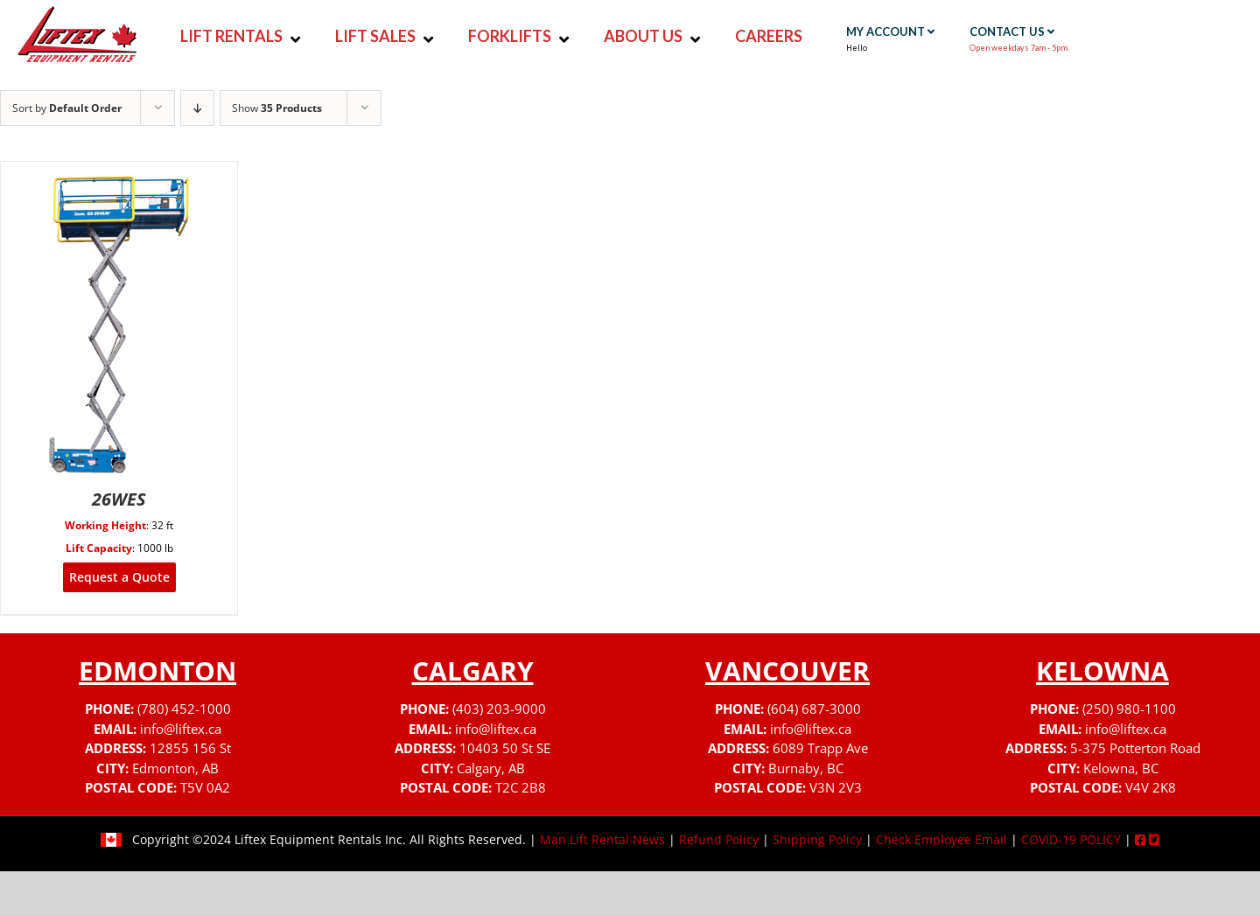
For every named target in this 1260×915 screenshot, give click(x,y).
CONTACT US (1012, 31)
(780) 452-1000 (184, 708)
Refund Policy (719, 839)
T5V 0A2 (205, 787)
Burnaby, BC (806, 768)
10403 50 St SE (504, 748)
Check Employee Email (941, 839)
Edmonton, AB (175, 768)
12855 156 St (190, 748)
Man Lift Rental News (602, 839)
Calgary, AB (491, 768)
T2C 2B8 (520, 787)
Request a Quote (119, 577)
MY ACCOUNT (890, 31)
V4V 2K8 (1150, 787)
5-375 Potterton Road (1135, 748)
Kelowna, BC (1120, 768)
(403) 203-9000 (499, 708)
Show (277, 108)
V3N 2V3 (835, 787)
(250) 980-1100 (1129, 708)
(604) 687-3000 (814, 708)
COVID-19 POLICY (1071, 839)
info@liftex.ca (180, 728)
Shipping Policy (817, 839)
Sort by (67, 108)
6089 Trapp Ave (820, 748)
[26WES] (119, 173)
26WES (119, 499)
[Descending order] (197, 108)
